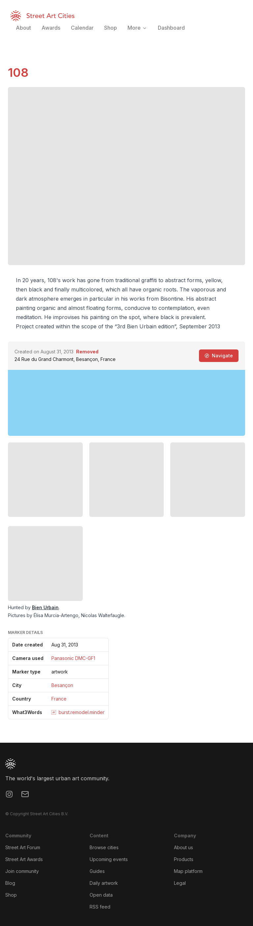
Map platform (188, 871)
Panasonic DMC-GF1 (73, 658)
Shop (11, 895)
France (59, 699)
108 (18, 72)
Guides (97, 871)
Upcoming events (109, 859)
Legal (180, 883)
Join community (22, 871)
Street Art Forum (22, 847)
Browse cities (104, 847)
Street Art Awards (24, 859)
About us (183, 847)
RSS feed (100, 907)
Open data (101, 895)
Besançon (62, 685)
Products (183, 859)
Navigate (219, 355)
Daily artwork (104, 883)
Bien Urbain (45, 607)
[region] (126, 403)
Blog (10, 883)
